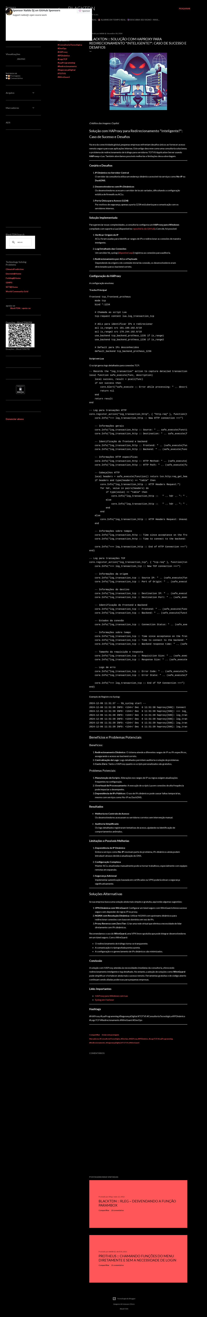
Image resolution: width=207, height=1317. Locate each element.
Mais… (156, 19)
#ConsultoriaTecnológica (70, 45)
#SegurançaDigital (66, 70)
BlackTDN (81, 8)
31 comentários (117, 1265)
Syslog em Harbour (104, 999)
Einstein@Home (13, 273)
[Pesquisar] (184, 8)
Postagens (14, 76)
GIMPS (9, 282)
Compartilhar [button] (94, 1035)
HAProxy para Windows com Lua (111, 995)
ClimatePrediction (15, 269)
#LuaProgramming (66, 62)
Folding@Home (13, 278)
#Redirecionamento (67, 66)
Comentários (15, 78)
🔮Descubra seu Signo (139, 19)
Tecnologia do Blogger (124, 1298)
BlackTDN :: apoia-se (20, 308)
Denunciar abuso (15, 419)
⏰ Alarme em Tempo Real (112, 19)
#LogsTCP (62, 59)
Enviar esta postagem (110, 1035)
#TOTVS (62, 73)
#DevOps (62, 48)
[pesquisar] (20, 242)
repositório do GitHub (144, 228)
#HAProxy (62, 52)
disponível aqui (126, 252)
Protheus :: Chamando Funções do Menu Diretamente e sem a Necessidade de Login (137, 1258)
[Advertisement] (138, 1148)
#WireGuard (64, 77)
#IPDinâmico (64, 55)
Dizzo (132, 1304)
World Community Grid (17, 291)
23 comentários (117, 1210)
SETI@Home (12, 287)
